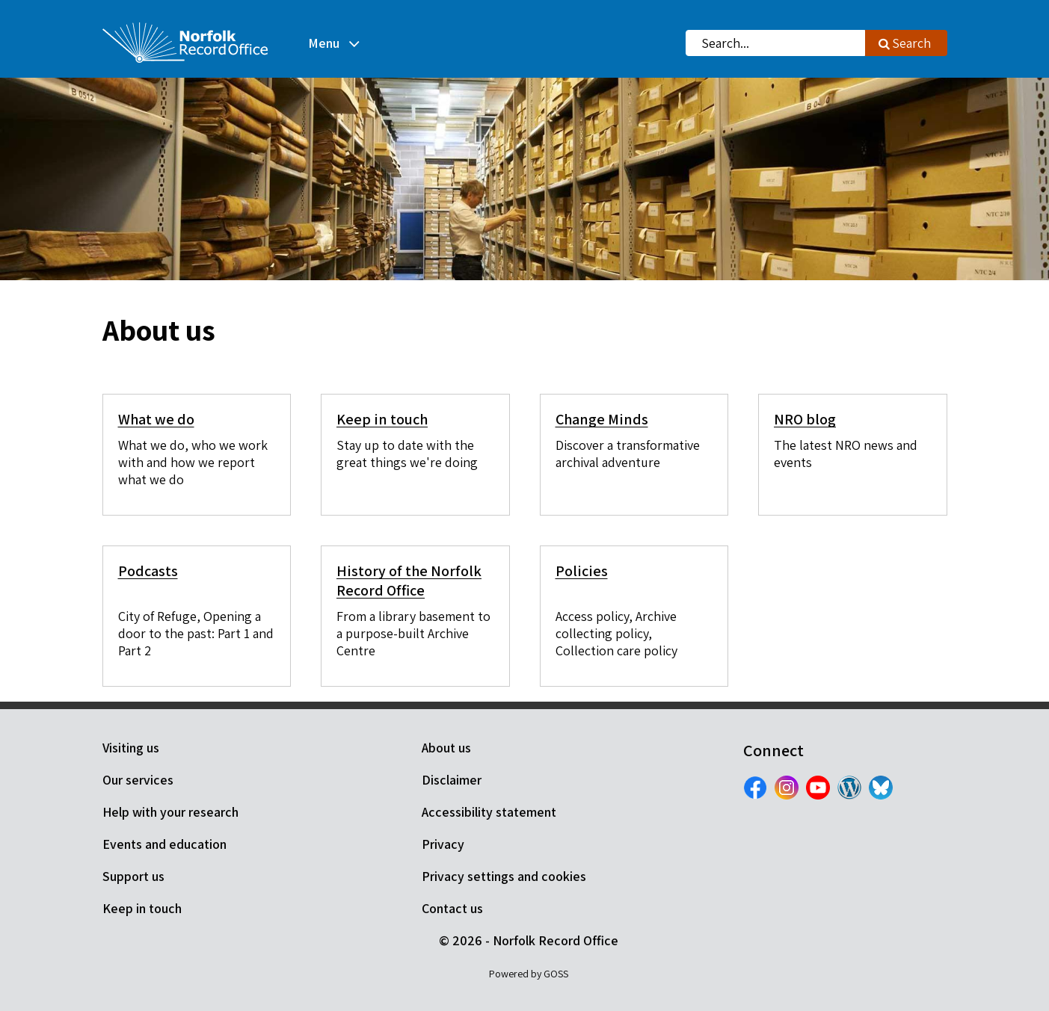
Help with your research (170, 811)
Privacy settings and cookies (504, 876)
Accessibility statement (489, 811)
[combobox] (775, 43)
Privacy (443, 844)
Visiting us (130, 747)
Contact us (452, 908)
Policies (582, 571)
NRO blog (805, 419)
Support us (133, 876)
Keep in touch (382, 419)
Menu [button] (323, 43)
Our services (137, 779)
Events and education (164, 844)
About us (446, 747)
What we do (156, 419)
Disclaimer (452, 779)
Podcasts (148, 571)
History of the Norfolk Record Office (409, 580)
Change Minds (602, 419)
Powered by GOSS (528, 973)
